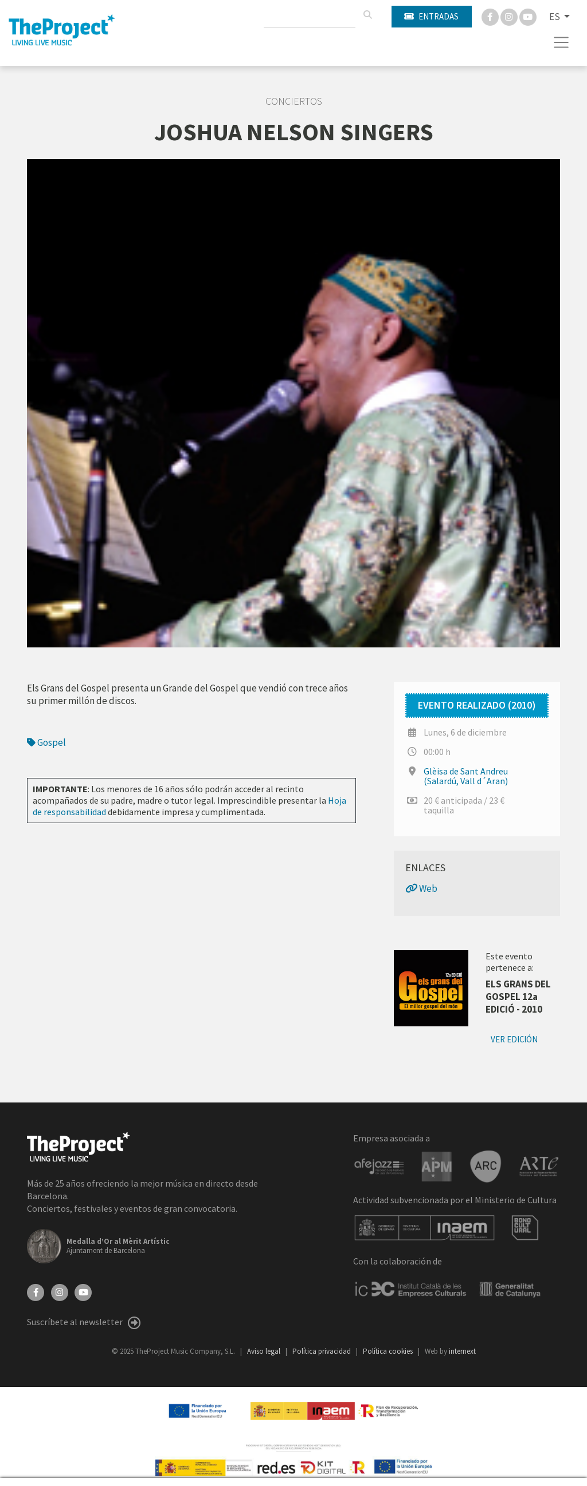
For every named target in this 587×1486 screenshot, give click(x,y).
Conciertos (293, 101)
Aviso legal (264, 1351)
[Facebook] (491, 16)
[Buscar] (367, 15)
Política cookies (388, 1351)
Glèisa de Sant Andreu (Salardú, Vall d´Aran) (466, 776)
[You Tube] (528, 16)
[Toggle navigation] (561, 42)
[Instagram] (509, 16)
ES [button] (555, 16)
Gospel (46, 742)
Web (421, 888)
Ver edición (514, 1039)
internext (462, 1351)
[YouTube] (83, 1291)
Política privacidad (322, 1351)
